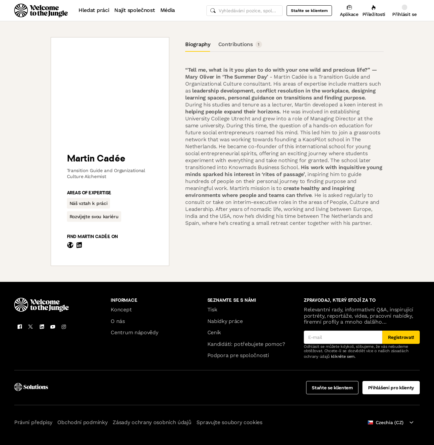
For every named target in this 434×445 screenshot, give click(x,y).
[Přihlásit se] (404, 10)
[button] (88, 203)
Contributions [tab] (240, 44)
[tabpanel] (284, 144)
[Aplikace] (349, 10)
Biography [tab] (197, 44)
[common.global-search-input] (244, 10)
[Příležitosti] (373, 10)
